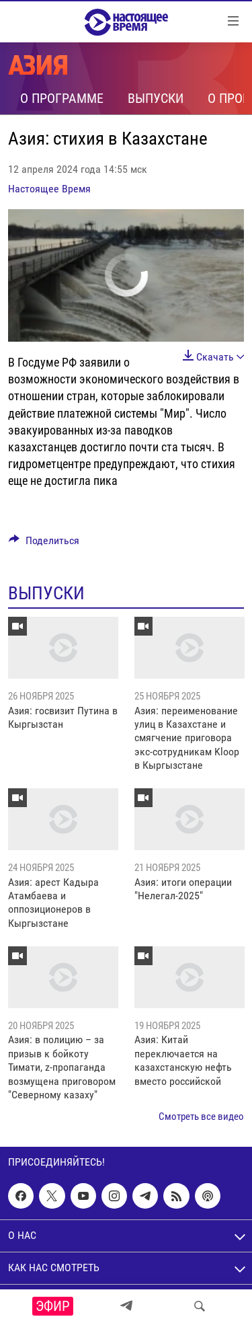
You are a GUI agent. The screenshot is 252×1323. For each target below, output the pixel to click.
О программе (61, 98)
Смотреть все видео (201, 1116)
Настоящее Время (49, 188)
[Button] (44, 543)
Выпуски (155, 98)
